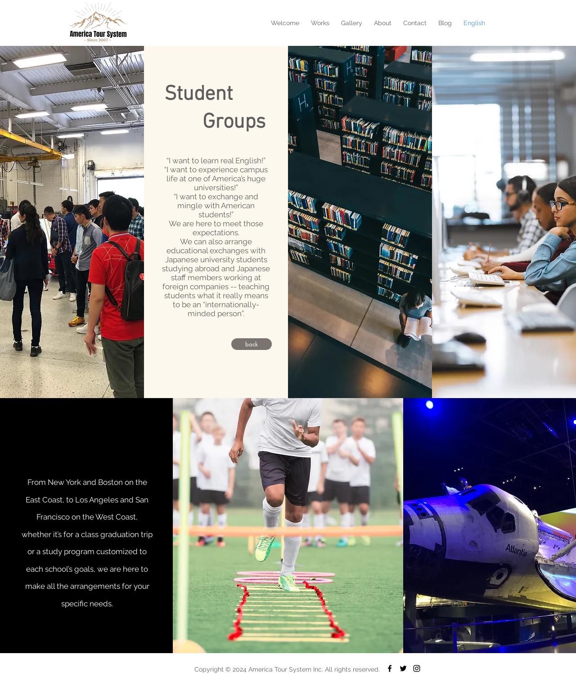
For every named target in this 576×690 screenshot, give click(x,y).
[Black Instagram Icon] (416, 668)
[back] (251, 344)
